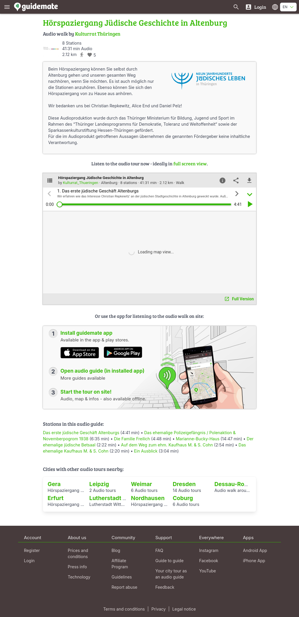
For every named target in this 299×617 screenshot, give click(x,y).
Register (32, 550)
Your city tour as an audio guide (171, 573)
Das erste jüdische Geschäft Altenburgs (81, 432)
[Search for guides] (236, 7)
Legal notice (184, 609)
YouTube (207, 570)
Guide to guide (169, 560)
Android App (255, 550)
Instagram (208, 550)
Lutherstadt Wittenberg (121, 498)
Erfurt (56, 498)
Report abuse (124, 587)
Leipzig (99, 484)
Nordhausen (148, 498)
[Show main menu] (7, 7)
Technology (79, 576)
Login (29, 560)
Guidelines (122, 576)
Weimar (141, 484)
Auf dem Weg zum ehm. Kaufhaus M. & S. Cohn (167, 444)
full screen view (190, 163)
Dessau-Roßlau (235, 484)
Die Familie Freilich (132, 438)
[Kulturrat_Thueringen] (51, 48)
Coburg (183, 498)
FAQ (159, 550)
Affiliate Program (120, 563)
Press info (77, 566)
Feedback (164, 587)
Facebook (208, 560)
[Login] (256, 7)
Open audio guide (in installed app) (102, 371)
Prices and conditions (78, 553)
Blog (116, 550)
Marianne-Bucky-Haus (197, 438)
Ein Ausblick (145, 450)
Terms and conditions (124, 609)
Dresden (184, 484)
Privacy (158, 609)
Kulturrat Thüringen (97, 33)
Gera (54, 484)
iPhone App (254, 560)
